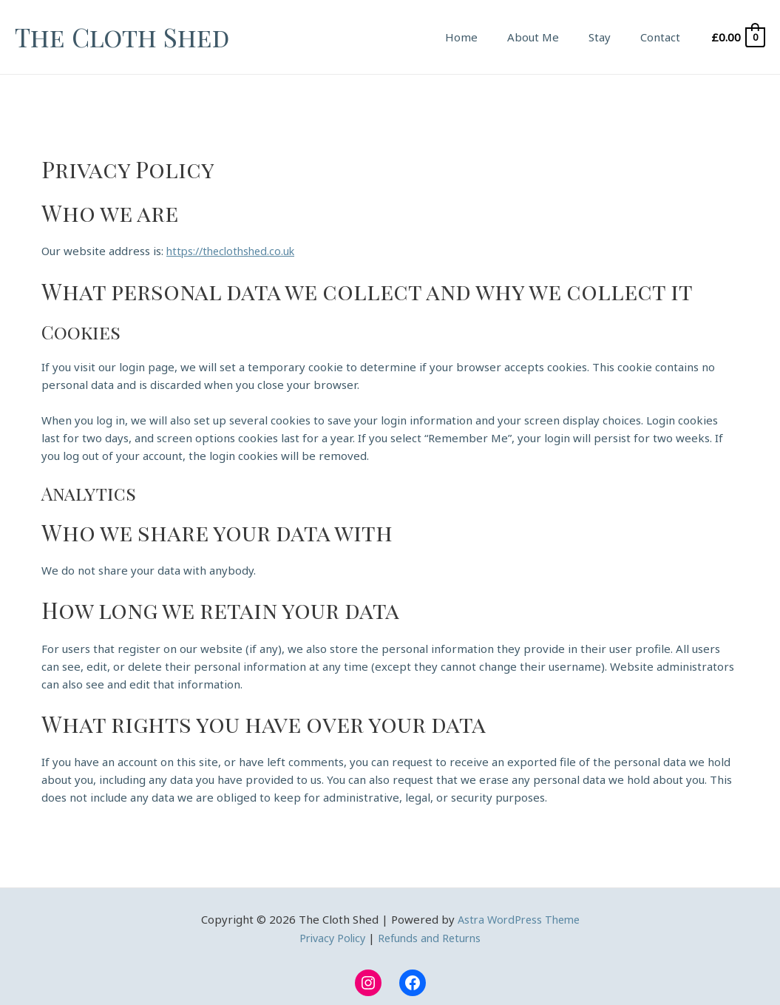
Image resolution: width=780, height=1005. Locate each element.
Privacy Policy (329, 936)
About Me (551, 37)
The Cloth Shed (122, 36)
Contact (664, 37)
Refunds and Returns (432, 936)
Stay (611, 37)
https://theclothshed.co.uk (234, 250)
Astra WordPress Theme (518, 918)
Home (487, 37)
